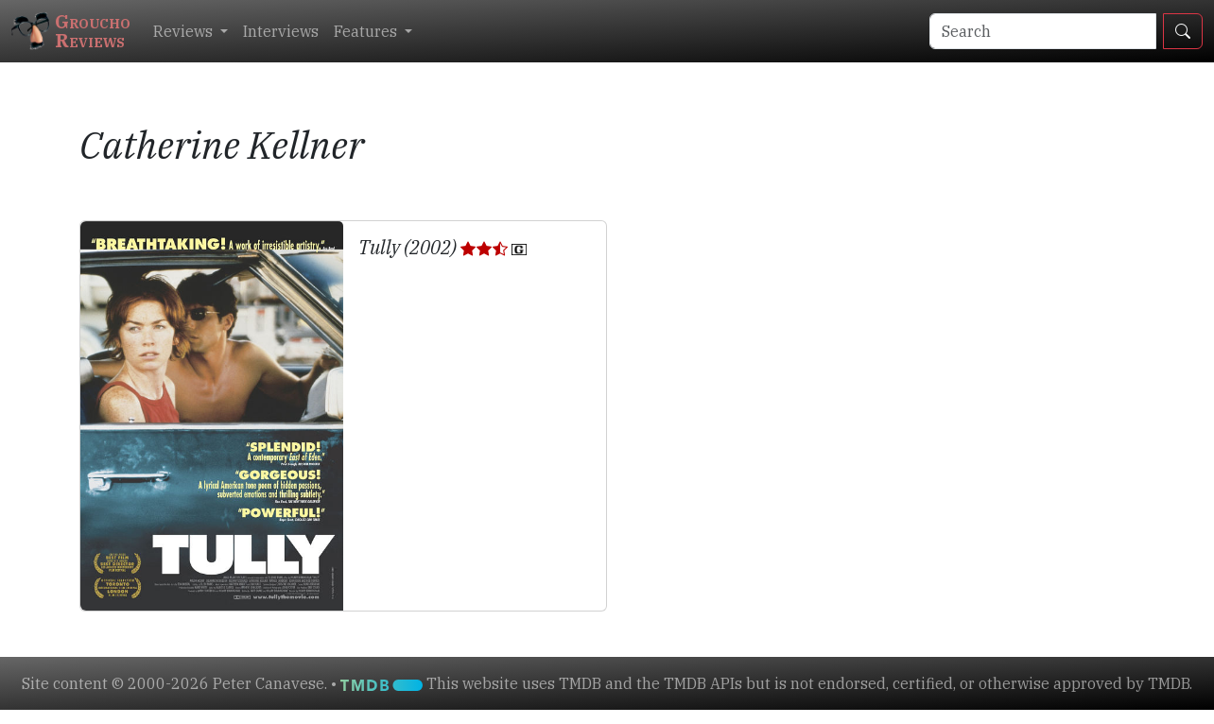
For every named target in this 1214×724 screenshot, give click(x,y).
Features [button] (367, 31)
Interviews (281, 31)
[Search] (1042, 31)
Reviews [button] (185, 31)
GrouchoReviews (70, 31)
